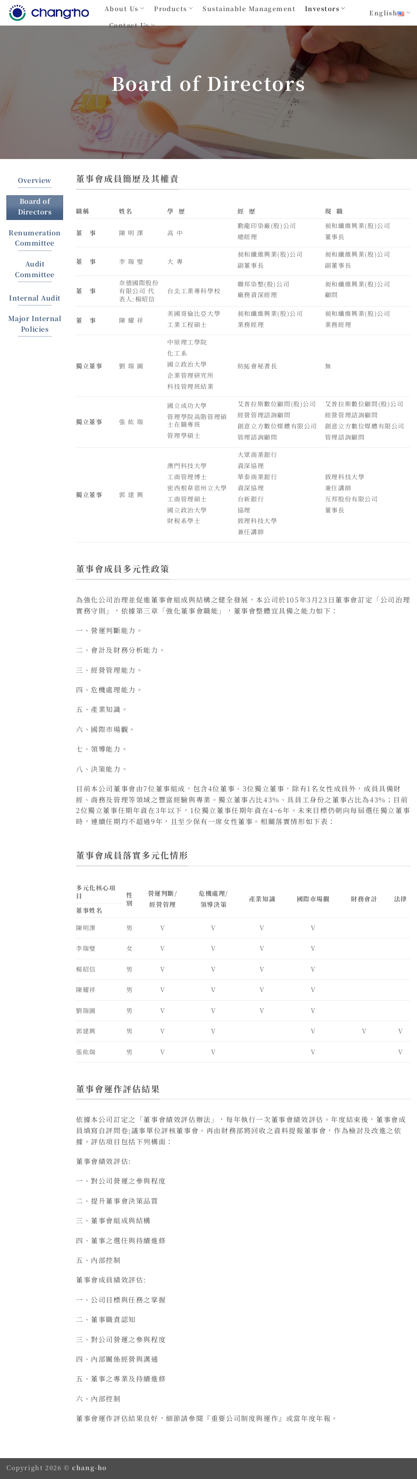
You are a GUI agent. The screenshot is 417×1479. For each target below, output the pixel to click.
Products (173, 8)
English (390, 12)
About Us (124, 8)
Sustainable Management (249, 8)
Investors (325, 8)
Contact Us (132, 24)
